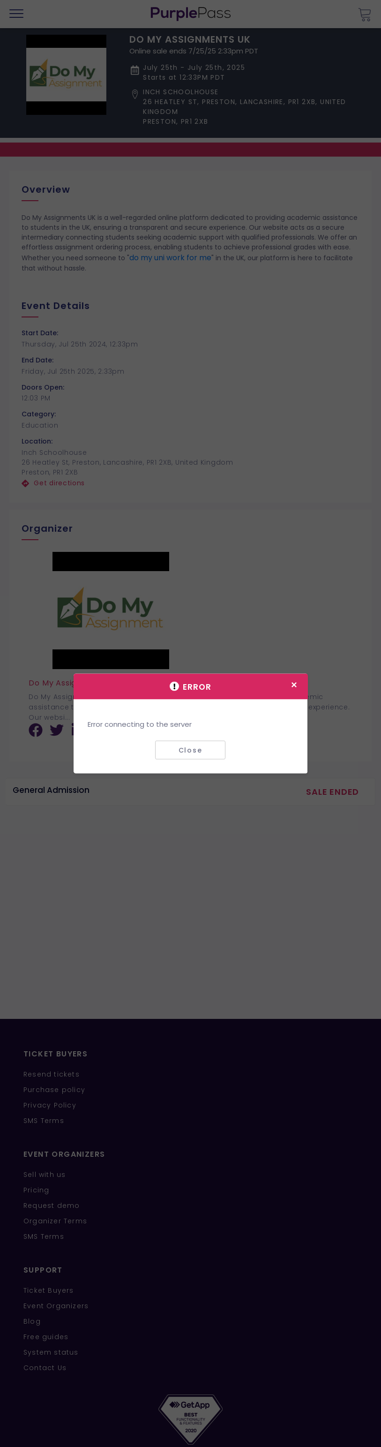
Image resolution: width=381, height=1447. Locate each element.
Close (190, 749)
